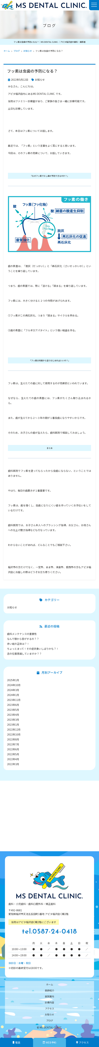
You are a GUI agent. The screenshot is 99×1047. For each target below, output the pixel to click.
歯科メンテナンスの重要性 (22, 634)
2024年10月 (14, 685)
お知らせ (40, 79)
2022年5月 (13, 754)
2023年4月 (13, 714)
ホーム (49, 984)
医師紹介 (49, 990)
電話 (16, 1042)
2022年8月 (13, 739)
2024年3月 (13, 690)
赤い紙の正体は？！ (18, 643)
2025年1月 (13, 680)
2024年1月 (13, 695)
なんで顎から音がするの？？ (23, 639)
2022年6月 (13, 749)
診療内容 (49, 1002)
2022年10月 (14, 734)
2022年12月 (14, 729)
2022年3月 (13, 764)
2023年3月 (13, 719)
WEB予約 (49, 1042)
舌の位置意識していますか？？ (24, 653)
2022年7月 (13, 744)
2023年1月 (13, 724)
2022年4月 (13, 759)
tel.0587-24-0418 (49, 931)
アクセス (49, 1008)
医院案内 (49, 996)
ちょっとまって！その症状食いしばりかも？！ (33, 648)
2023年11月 (14, 700)
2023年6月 (13, 705)
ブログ (49, 1020)
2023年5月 (13, 709)
